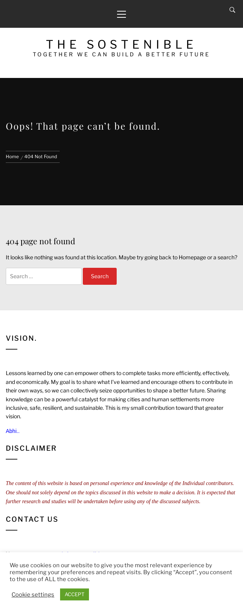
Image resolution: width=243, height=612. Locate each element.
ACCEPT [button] (74, 594)
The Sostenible (121, 44)
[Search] (232, 10)
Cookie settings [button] (33, 594)
